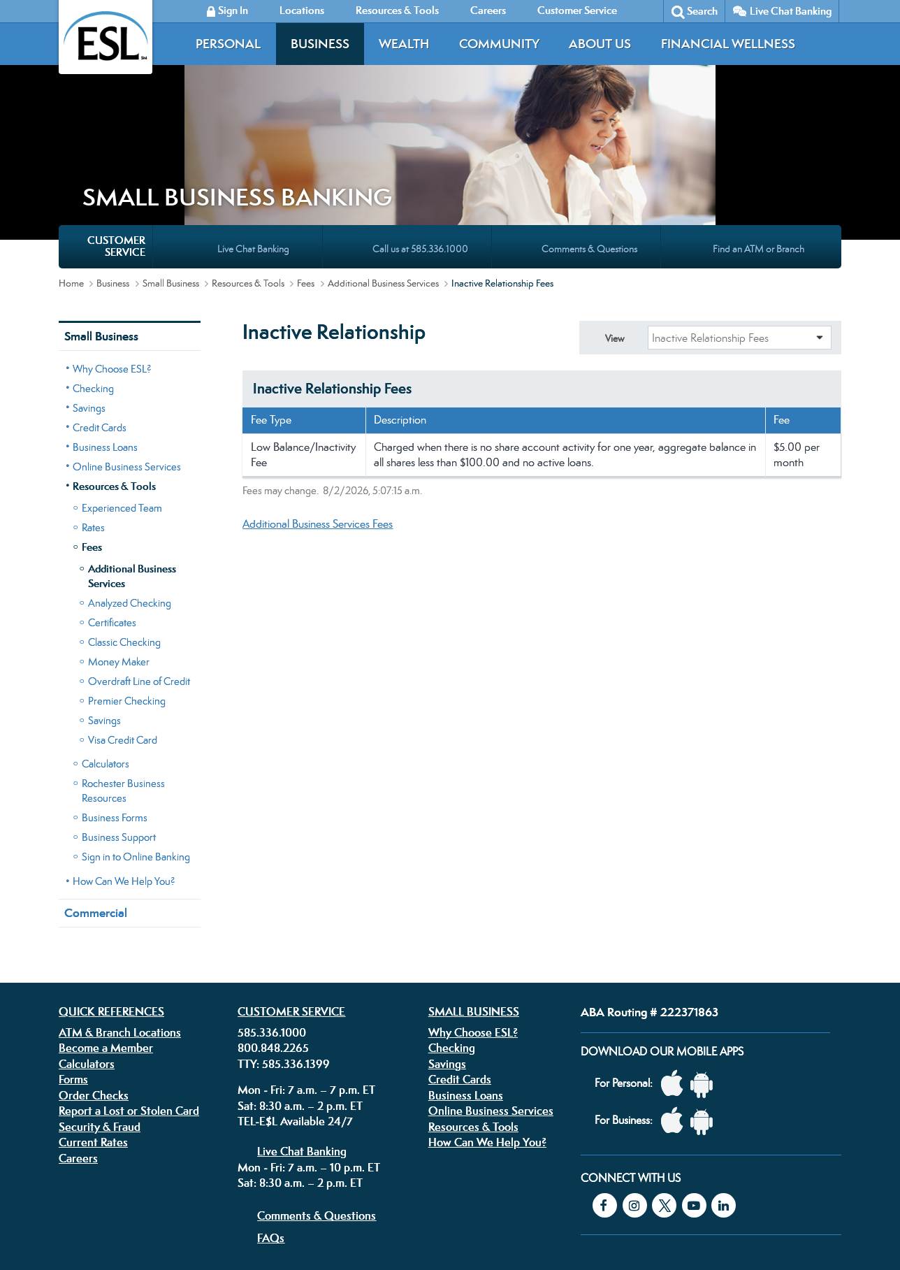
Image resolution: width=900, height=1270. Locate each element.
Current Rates (93, 1019)
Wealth (404, 43)
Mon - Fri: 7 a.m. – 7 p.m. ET (306, 967)
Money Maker (119, 539)
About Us (600, 43)
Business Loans (105, 324)
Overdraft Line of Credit (139, 558)
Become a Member (106, 925)
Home (71, 160)
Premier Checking (127, 578)
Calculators (105, 641)
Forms (73, 957)
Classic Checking (124, 519)
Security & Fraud (99, 1004)
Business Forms (114, 695)
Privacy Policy (278, 1181)
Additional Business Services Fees (317, 401)
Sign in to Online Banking (136, 734)
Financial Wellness (728, 43)
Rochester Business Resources (123, 668)
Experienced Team (122, 385)
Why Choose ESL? (112, 246)
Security (385, 1181)
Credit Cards (99, 305)
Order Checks (94, 973)
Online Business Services (127, 344)
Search (702, 10)
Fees (305, 160)
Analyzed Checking (129, 480)
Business (320, 43)
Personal (228, 43)
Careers (78, 1036)
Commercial (95, 790)
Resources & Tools (248, 160)
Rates (93, 405)
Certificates (112, 500)
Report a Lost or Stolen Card (129, 988)
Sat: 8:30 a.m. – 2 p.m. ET (300, 983)
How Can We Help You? (124, 758)
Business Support (119, 714)
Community (499, 43)
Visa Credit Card (122, 617)
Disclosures (337, 1181)
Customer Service (291, 889)
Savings (89, 285)
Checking (93, 266)
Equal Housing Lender (689, 1191)
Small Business (171, 160)
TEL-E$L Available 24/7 (295, 998)
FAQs (270, 1115)
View (614, 216)
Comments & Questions (316, 1093)
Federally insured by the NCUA (655, 1227)
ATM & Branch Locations (120, 910)
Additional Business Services (383, 160)
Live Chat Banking (791, 10)
